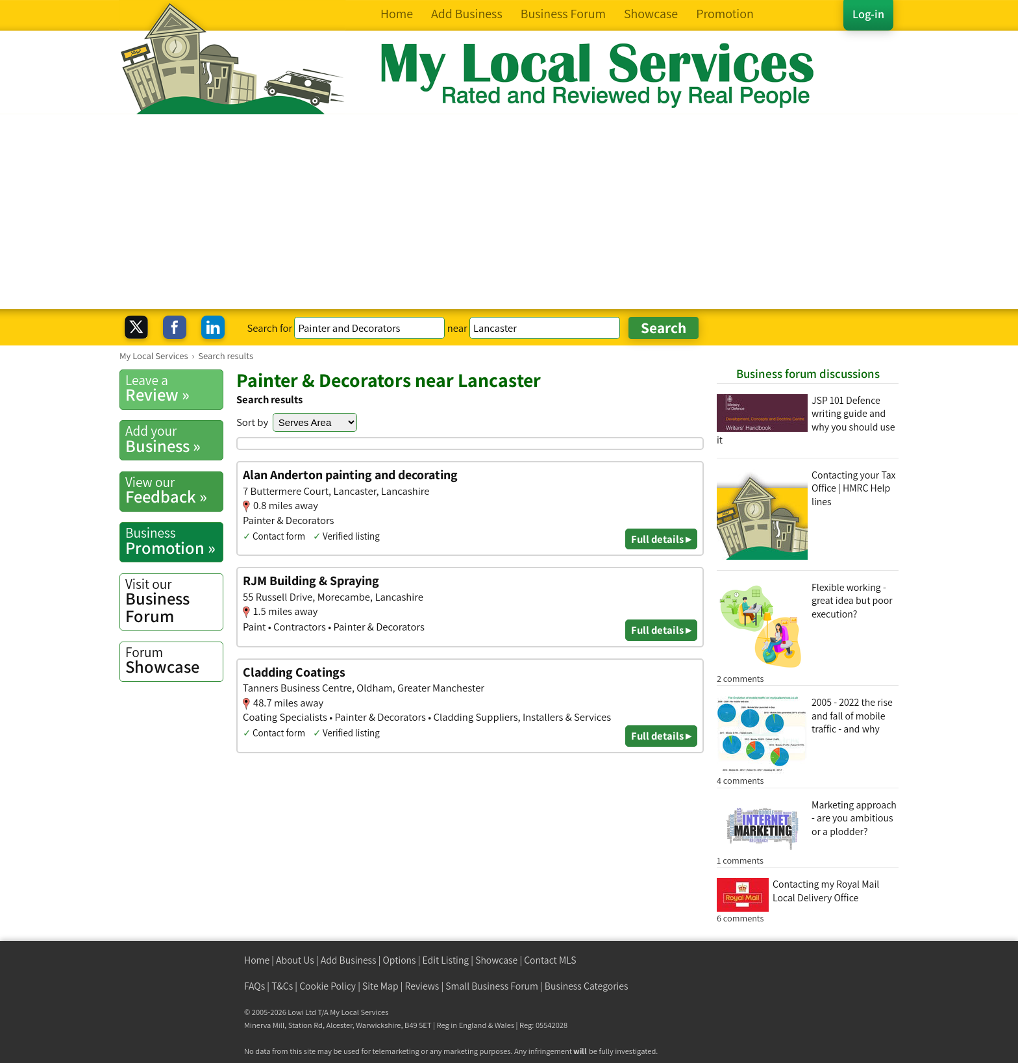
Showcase (174, 660)
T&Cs (282, 986)
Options (399, 960)
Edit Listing (446, 960)
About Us (295, 960)
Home (256, 960)
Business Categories (586, 986)
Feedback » (174, 490)
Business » (174, 438)
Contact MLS (550, 960)
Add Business (349, 960)
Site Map (380, 986)
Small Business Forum (491, 986)
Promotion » (174, 540)
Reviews (422, 986)
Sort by (252, 422)
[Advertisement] (509, 212)
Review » (174, 388)
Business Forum (174, 601)
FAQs (254, 986)
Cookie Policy (327, 986)
